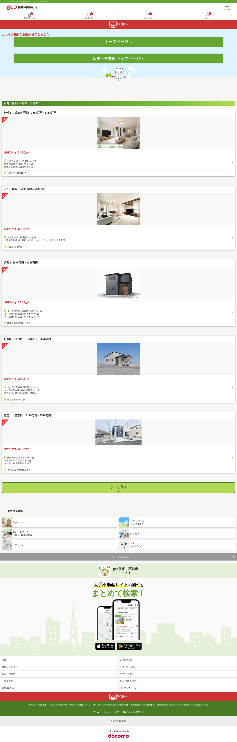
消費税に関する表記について (194, 705)
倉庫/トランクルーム (131, 688)
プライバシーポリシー (102, 712)
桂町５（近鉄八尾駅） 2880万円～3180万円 (30, 112)
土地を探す (7, 681)
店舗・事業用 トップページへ (118, 58)
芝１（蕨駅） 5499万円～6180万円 (25, 189)
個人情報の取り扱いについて (168, 705)
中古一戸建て (127, 674)
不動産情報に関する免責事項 (142, 705)
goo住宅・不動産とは (37, 705)
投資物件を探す (128, 681)
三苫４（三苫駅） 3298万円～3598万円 (27, 415)
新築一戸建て (8, 674)
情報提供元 (123, 705)
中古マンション (128, 666)
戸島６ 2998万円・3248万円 (21, 262)
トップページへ (118, 41)
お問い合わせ (126, 712)
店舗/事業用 (8, 688)
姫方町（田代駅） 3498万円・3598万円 (27, 339)
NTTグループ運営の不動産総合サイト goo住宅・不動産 (27, 1)
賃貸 (4, 659)
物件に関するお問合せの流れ (104, 705)
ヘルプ (116, 712)
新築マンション (10, 666)
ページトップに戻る (118, 556)
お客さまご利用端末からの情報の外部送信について (69, 705)
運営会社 (138, 712)
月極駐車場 (126, 659)
